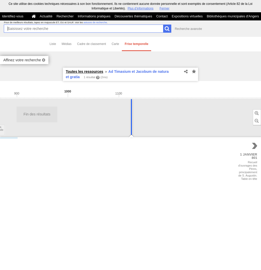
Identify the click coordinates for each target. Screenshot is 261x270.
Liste (53, 44)
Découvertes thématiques (133, 16)
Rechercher (65, 16)
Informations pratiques (94, 16)
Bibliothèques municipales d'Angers (233, 16)
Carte (115, 44)
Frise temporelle (136, 44)
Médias (67, 44)
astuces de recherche (95, 22)
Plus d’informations (140, 8)
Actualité (46, 16)
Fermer (164, 8)
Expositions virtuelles (187, 16)
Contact (162, 16)
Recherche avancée (188, 29)
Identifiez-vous (12, 16)
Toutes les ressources (84, 71)
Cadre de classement (91, 44)
